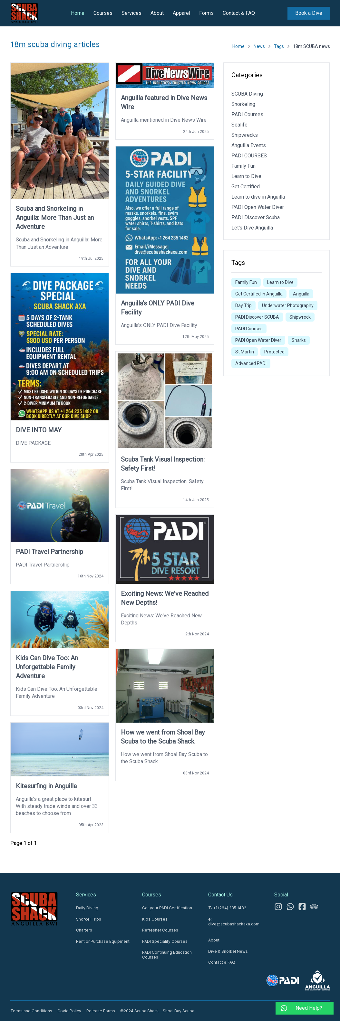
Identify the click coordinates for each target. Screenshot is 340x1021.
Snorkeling (243, 104)
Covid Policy (69, 1010)
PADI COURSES (249, 156)
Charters (84, 930)
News (259, 46)
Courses (102, 13)
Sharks (299, 340)
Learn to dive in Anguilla (258, 197)
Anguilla (301, 293)
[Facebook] (302, 907)
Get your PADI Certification (167, 907)
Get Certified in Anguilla (259, 293)
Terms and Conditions (31, 1010)
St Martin (244, 351)
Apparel (181, 13)
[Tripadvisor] (314, 907)
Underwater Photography (288, 305)
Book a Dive (308, 13)
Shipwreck (300, 317)
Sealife (239, 125)
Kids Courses (155, 919)
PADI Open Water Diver (257, 207)
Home (77, 13)
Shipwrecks (244, 135)
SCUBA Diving (247, 94)
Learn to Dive (246, 176)
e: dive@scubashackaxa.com (233, 921)
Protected (274, 351)
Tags (279, 46)
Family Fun (243, 166)
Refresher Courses (160, 930)
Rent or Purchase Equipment (103, 941)
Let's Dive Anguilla (252, 228)
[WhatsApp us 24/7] (290, 907)
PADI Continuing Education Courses (167, 955)
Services (131, 13)
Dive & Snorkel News (228, 951)
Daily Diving (87, 907)
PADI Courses (247, 114)
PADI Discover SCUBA (257, 317)
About (157, 13)
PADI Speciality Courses (165, 941)
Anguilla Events (248, 145)
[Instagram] (278, 907)
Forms (206, 13)
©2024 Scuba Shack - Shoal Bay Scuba (157, 1010)
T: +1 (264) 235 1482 (227, 907)
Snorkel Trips (88, 919)
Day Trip (243, 305)
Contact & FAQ (239, 13)
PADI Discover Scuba (255, 217)
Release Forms (100, 1010)
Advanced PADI (251, 363)
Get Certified (245, 186)
